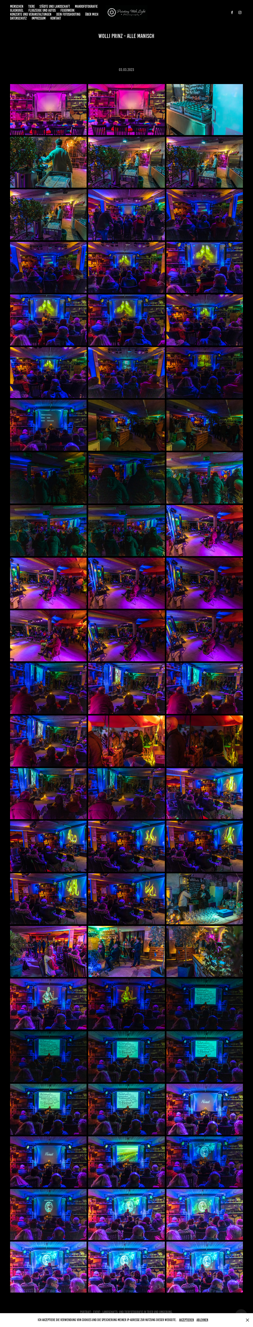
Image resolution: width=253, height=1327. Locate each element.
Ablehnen (202, 1320)
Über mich (91, 14)
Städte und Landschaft (55, 6)
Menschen (16, 6)
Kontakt (55, 18)
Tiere (31, 6)
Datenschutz (18, 18)
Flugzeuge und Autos (42, 10)
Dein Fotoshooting (68, 14)
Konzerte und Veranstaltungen (30, 14)
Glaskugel (17, 10)
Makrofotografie (86, 6)
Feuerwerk (67, 10)
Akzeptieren (186, 1320)
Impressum (39, 18)
